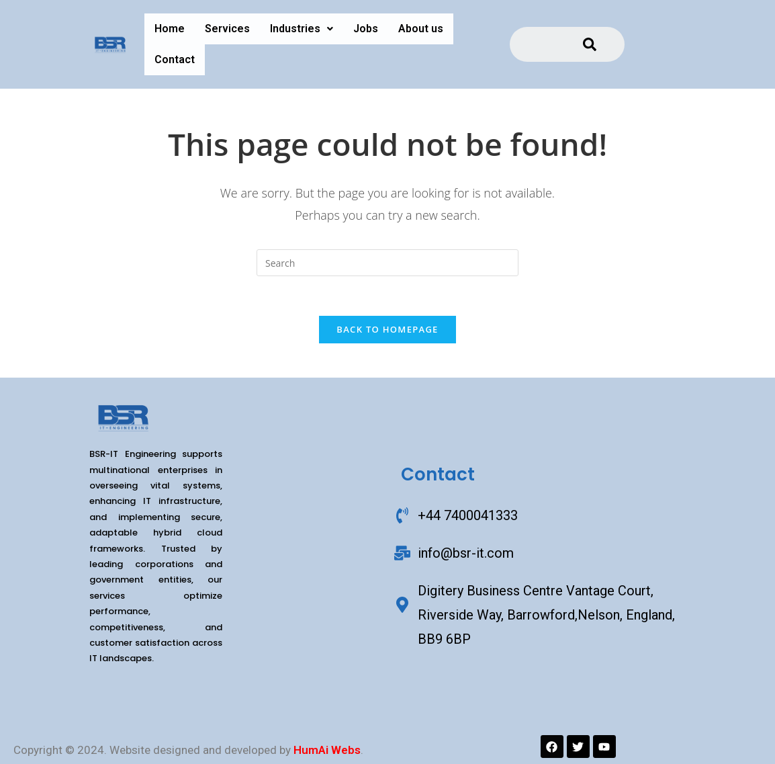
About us (420, 28)
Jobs (365, 28)
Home (169, 28)
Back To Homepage (387, 331)
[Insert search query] (387, 262)
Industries (301, 28)
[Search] (590, 44)
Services (227, 28)
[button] (301, 28)
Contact (174, 59)
